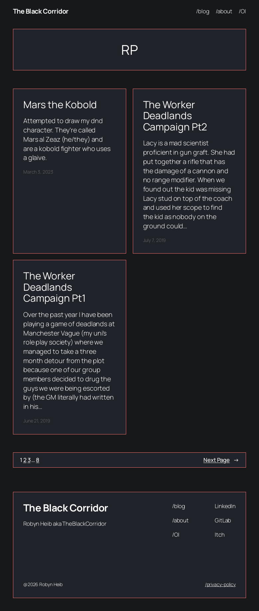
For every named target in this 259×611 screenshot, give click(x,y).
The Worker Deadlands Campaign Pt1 (54, 287)
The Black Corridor (41, 11)
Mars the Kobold (60, 104)
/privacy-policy (220, 584)
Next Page (221, 460)
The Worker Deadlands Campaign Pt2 (175, 115)
